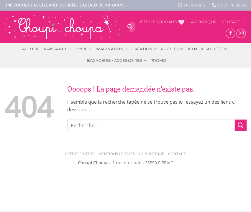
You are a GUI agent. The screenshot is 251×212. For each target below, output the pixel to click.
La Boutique (151, 153)
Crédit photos (79, 153)
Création (144, 49)
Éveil (83, 49)
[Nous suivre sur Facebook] (230, 33)
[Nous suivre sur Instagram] (241, 33)
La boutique (202, 22)
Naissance (57, 49)
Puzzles (172, 49)
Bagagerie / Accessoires (116, 60)
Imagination (111, 49)
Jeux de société (207, 49)
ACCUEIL (31, 49)
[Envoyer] (130, 27)
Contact (230, 22)
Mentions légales (117, 153)
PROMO (158, 60)
